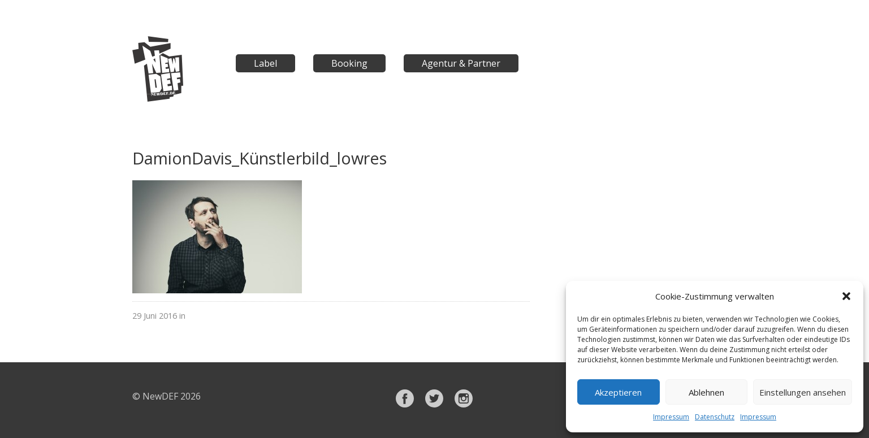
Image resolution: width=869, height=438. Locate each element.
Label (265, 63)
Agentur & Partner (461, 63)
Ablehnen (706, 392)
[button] (846, 296)
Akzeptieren (618, 392)
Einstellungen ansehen (802, 392)
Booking (349, 63)
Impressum (671, 417)
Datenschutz (714, 417)
